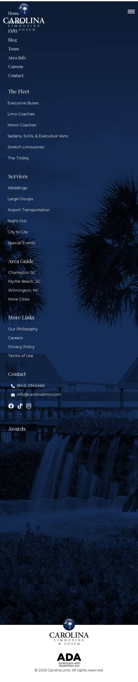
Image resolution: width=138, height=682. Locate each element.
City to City (18, 227)
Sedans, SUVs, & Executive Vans (38, 132)
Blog (12, 35)
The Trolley (18, 154)
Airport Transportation (29, 205)
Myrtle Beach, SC (24, 277)
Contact (16, 71)
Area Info (17, 53)
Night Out (17, 216)
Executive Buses (23, 98)
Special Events (21, 238)
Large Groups (20, 194)
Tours (13, 44)
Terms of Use (20, 351)
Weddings (17, 183)
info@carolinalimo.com (39, 390)
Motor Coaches (22, 120)
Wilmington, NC (23, 286)
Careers (15, 62)
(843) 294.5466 (31, 381)
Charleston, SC (22, 268)
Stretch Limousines (26, 143)
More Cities (19, 295)
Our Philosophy (23, 324)
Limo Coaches (21, 109)
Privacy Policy (21, 342)
